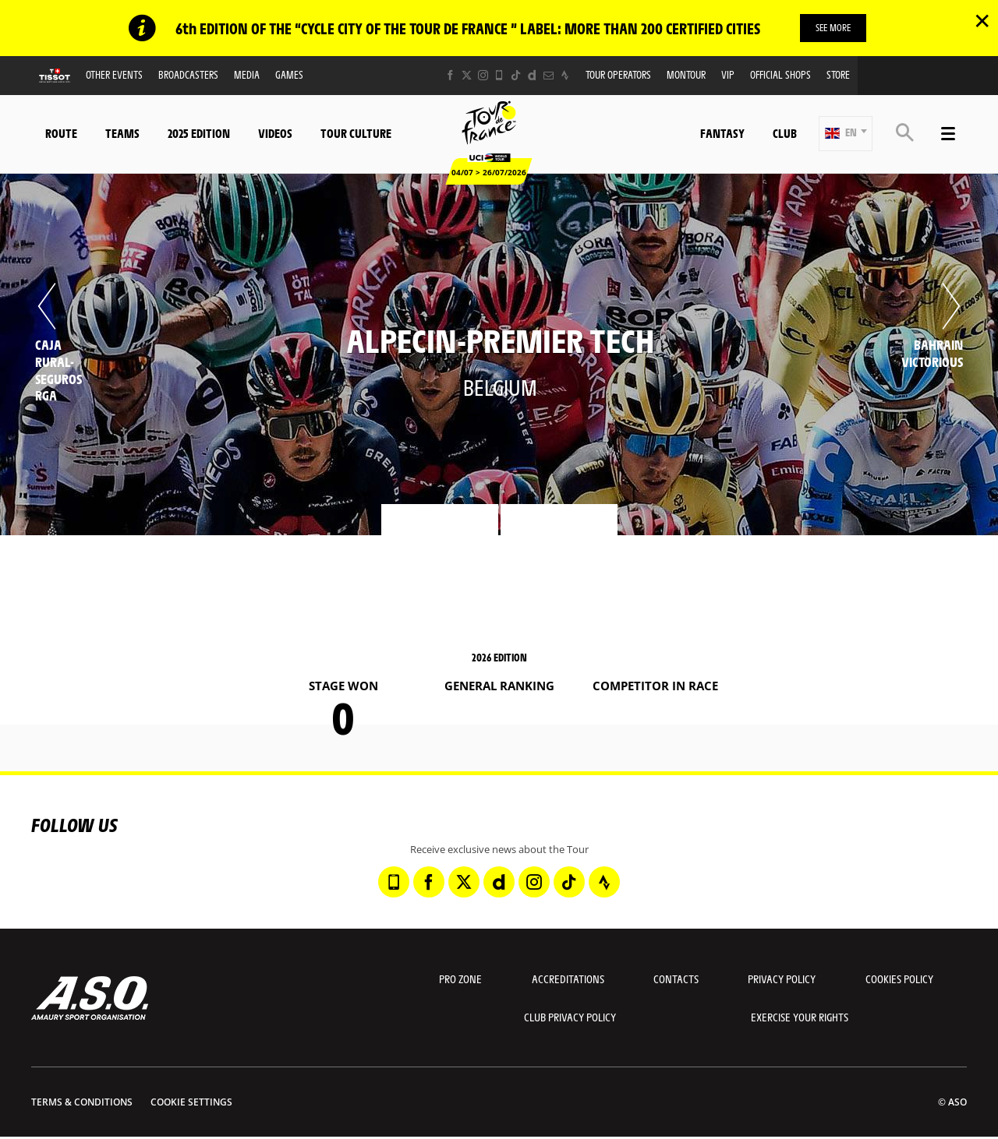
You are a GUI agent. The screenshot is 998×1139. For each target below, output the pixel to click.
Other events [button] (114, 74)
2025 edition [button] (199, 132)
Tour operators (618, 74)
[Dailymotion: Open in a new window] (532, 75)
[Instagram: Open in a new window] (483, 75)
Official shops (780, 74)
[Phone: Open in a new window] (499, 75)
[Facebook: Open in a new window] (450, 75)
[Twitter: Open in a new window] (466, 75)
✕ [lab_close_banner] (982, 20)
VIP (727, 74)
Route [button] (61, 132)
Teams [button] (122, 132)
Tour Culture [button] (355, 132)
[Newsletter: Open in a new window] (548, 75)
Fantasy (722, 132)
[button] (845, 133)
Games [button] (289, 74)
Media (247, 74)
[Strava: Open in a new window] (565, 75)
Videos (275, 132)
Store (838, 74)
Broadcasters (188, 74)
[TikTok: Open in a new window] (516, 75)
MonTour (686, 74)
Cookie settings (191, 1102)
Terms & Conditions (82, 1102)
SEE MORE (833, 27)
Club (785, 132)
